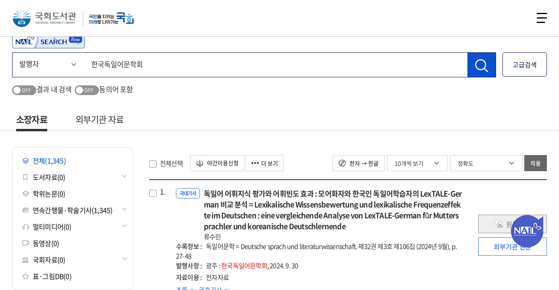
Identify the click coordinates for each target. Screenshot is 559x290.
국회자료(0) (44, 260)
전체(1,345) (44, 160)
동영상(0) (41, 243)
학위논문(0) (44, 193)
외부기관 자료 (99, 119)
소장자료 (31, 119)
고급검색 (525, 64)
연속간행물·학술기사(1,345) (67, 210)
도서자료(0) (44, 177)
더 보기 (266, 163)
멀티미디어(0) (47, 227)
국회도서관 (44, 18)
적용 (535, 163)
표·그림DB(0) (47, 276)
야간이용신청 (218, 163)
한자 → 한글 (359, 163)
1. (162, 191)
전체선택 (171, 163)
